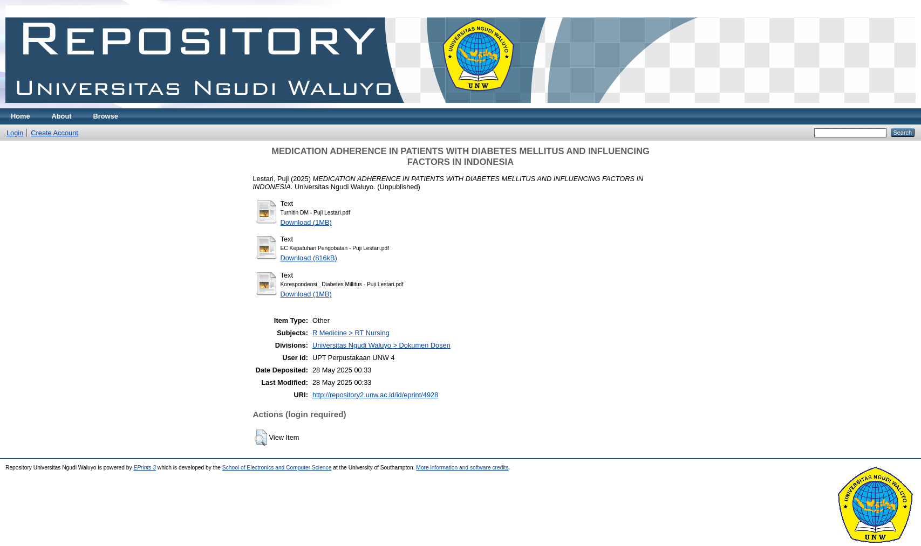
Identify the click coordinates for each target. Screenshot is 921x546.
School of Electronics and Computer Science (277, 468)
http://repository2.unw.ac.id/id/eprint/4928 (375, 395)
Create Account (54, 133)
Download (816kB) (309, 258)
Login (14, 133)
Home (20, 116)
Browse (105, 116)
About (62, 116)
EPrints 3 (144, 468)
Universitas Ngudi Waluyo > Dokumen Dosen (381, 345)
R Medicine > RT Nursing (351, 333)
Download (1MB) (306, 222)
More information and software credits (462, 468)
